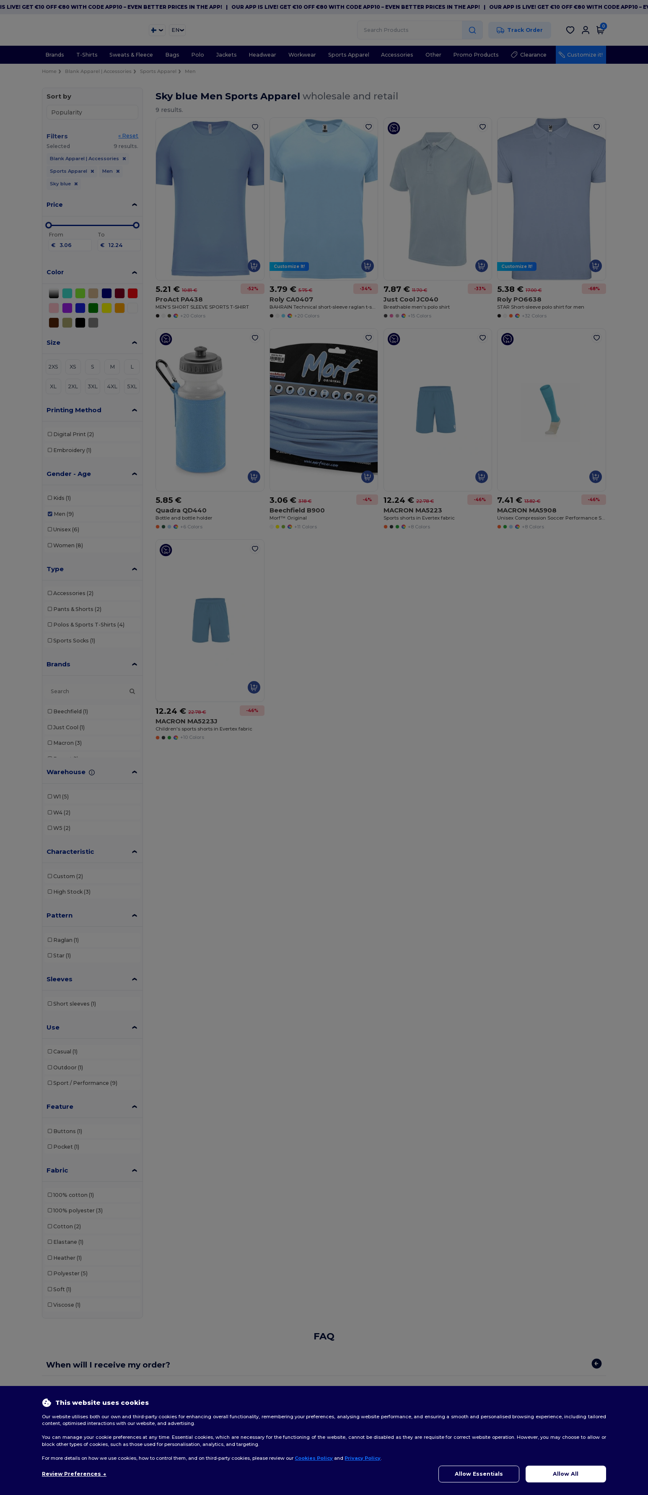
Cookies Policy (314, 1458)
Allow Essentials (479, 1474)
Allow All (565, 1474)
